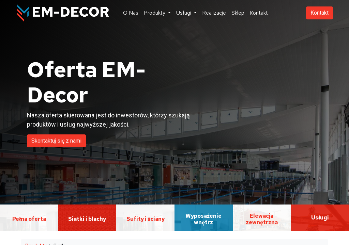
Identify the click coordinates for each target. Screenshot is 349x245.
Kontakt (319, 13)
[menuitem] (130, 13)
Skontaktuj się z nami (56, 140)
